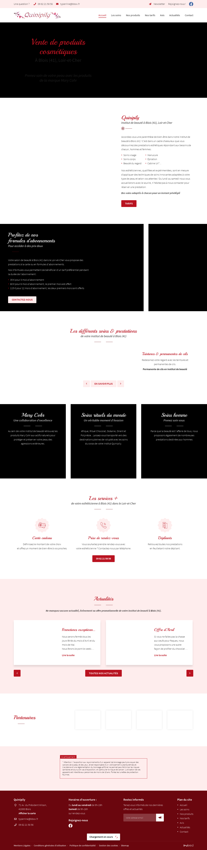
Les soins (116, 15)
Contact (189, 15)
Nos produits (133, 15)
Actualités (174, 15)
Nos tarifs (150, 15)
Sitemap (125, 845)
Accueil (102, 15)
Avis (162, 15)
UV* (157, 163)
